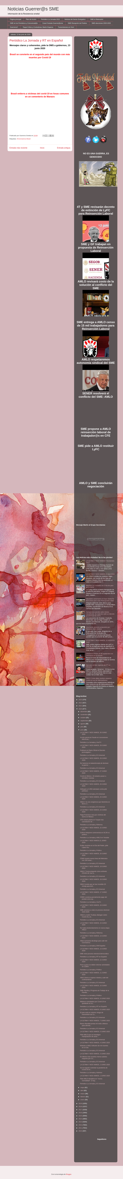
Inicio (42, 148)
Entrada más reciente (18, 148)
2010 (81, 1131)
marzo (82, 1094)
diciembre (84, 711)
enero (82, 1100)
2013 (81, 1122)
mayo (82, 1087)
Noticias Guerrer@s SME (33, 8)
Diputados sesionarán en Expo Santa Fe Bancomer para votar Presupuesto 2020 (100, 600)
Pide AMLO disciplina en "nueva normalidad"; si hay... (91, 1080)
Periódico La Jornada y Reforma (91, 825)
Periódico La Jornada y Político (90, 850)
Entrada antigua (63, 148)
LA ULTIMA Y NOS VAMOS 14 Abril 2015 (100, 574)
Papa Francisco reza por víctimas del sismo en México (93, 816)
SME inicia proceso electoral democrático (94, 954)
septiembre (84, 721)
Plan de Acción (31, 19)
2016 (81, 1113)
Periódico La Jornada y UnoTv (90, 902)
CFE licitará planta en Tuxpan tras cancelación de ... (92, 821)
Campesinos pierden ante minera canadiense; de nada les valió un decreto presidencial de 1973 (100, 614)
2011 (81, 1128)
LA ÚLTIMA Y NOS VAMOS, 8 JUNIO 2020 (95, 1009)
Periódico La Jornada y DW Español (92, 946)
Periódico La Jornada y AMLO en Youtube (94, 837)
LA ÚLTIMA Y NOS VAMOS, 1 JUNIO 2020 (95, 1076)
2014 (81, 1119)
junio (82, 730)
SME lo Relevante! (96, 19)
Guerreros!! (14, 27)
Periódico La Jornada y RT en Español (93, 957)
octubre (83, 717)
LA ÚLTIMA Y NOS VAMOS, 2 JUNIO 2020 (95, 1065)
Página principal (15, 19)
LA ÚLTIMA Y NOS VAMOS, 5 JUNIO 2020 (95, 1031)
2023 (81, 700)
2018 (81, 1106)
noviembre (84, 714)
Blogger (68, 1174)
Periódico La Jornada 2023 (50, 19)
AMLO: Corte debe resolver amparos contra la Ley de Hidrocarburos (98, 679)
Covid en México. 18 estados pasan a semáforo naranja (93, 777)
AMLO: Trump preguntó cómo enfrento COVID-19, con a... (93, 872)
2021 (81, 706)
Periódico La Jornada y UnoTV (90, 742)
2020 (81, 709)
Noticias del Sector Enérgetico (75, 19)
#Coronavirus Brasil (23, 139)
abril (82, 1090)
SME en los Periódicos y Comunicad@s (24, 23)
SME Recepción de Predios (77, 23)
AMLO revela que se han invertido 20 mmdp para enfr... (93, 885)
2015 (81, 1116)
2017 (81, 1110)
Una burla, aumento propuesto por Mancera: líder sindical (98, 628)
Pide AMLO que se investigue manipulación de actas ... (90, 1035)
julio (82, 727)
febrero (83, 1097)
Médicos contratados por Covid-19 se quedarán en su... (93, 1002)
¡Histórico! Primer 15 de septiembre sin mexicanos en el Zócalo (99, 654)
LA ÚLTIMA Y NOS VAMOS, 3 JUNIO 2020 (95, 1054)
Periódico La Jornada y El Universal (92, 755)
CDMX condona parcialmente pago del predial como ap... (93, 898)
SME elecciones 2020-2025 (101, 23)
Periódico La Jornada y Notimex (91, 1072)
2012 (81, 1125)
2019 (81, 1103)
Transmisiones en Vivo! (66, 27)
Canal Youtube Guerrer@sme (52, 23)
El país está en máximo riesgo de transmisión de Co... (91, 1013)
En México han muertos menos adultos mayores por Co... (93, 1057)
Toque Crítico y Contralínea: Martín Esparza (38, 27)
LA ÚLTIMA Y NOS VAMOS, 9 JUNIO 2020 (95, 998)
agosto (83, 724)
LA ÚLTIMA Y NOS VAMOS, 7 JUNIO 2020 (95, 1020)
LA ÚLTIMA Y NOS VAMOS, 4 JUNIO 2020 (95, 1042)
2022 (81, 703)
